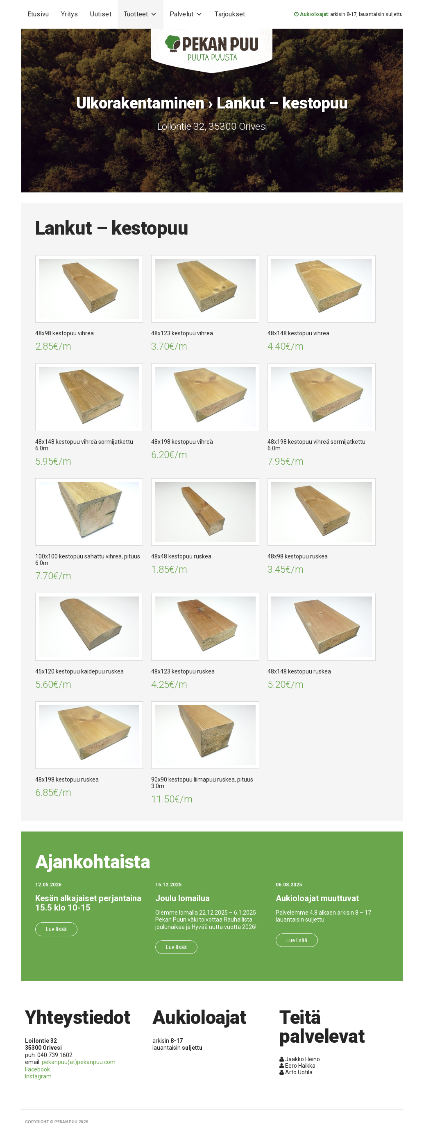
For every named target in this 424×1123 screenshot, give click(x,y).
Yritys (69, 14)
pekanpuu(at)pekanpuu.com (79, 1062)
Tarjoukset (230, 14)
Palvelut (186, 14)
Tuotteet (140, 14)
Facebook (37, 1069)
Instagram (38, 1076)
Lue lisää (56, 929)
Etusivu (38, 14)
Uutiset (100, 14)
